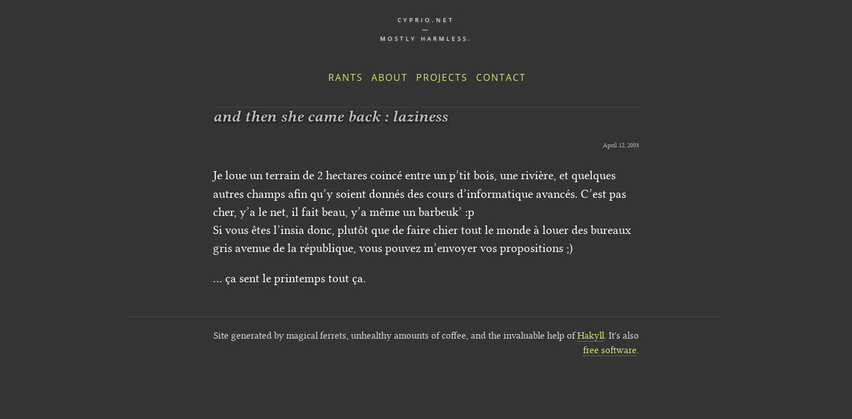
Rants (345, 77)
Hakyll (590, 335)
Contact (501, 77)
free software (610, 350)
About (389, 77)
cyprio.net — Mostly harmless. (426, 29)
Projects (442, 77)
